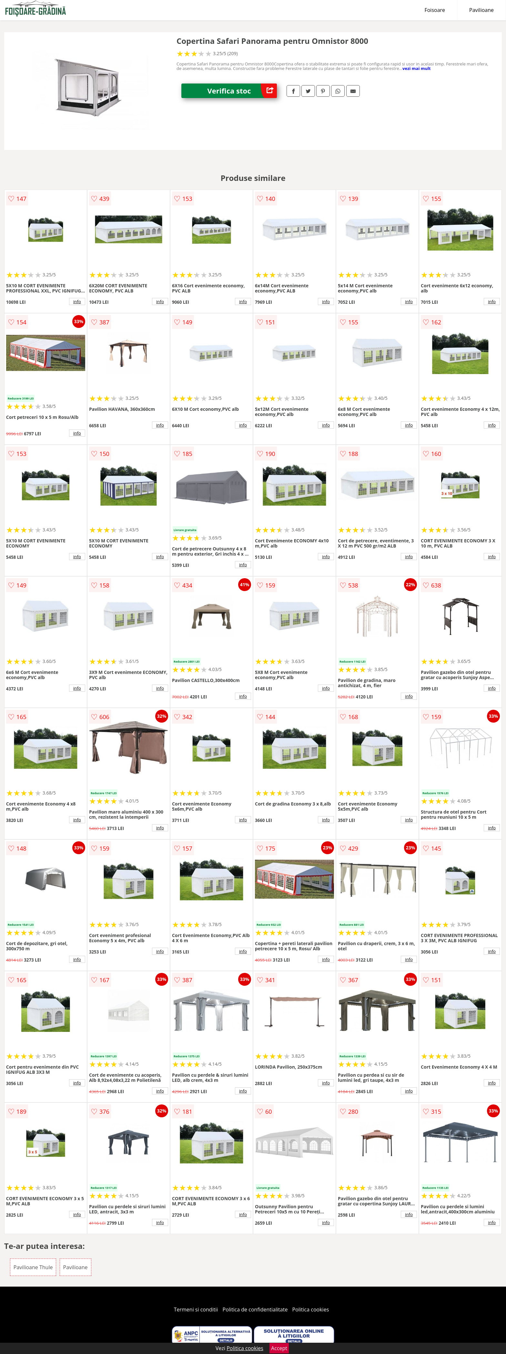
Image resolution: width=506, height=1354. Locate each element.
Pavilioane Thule (33, 1267)
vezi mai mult (416, 68)
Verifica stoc (242, 91)
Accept (279, 1348)
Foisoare (434, 10)
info (77, 301)
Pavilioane (481, 10)
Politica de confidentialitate (255, 1309)
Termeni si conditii (196, 1309)
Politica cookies (310, 1309)
